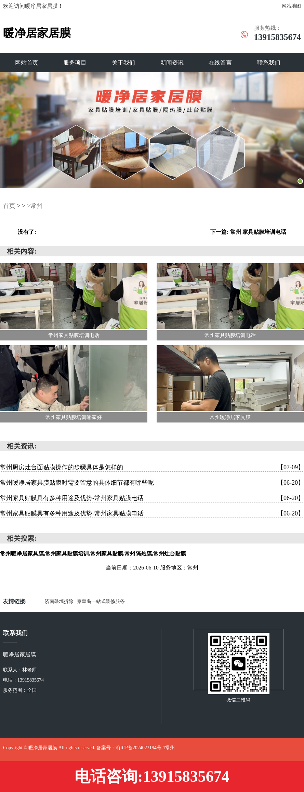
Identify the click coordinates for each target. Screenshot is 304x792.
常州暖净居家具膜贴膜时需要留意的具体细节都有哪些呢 (152, 483)
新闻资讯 (172, 62)
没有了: (27, 232)
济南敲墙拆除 (59, 601)
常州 (170, 747)
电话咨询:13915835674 (152, 776)
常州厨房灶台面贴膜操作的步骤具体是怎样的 (152, 467)
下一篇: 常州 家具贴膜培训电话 (248, 232)
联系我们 (268, 62)
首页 (9, 205)
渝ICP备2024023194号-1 (140, 747)
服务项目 (75, 62)
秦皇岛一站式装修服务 (101, 601)
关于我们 (123, 62)
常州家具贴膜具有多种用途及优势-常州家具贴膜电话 (152, 498)
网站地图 (291, 6)
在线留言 (220, 62)
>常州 (35, 205)
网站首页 (26, 62)
